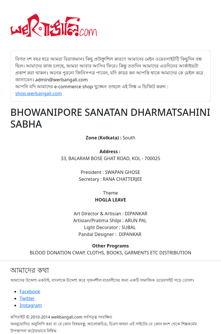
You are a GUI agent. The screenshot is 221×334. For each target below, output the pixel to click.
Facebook (30, 291)
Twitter (27, 298)
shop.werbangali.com (38, 93)
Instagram (31, 305)
